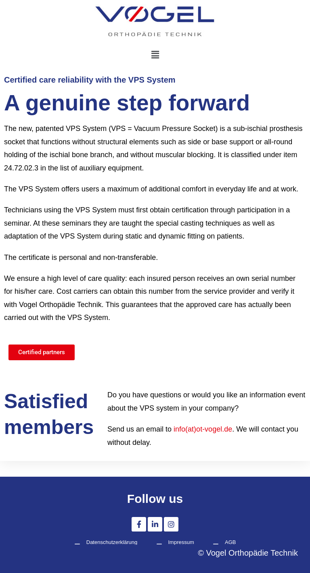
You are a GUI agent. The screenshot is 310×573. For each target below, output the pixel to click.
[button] (155, 54)
